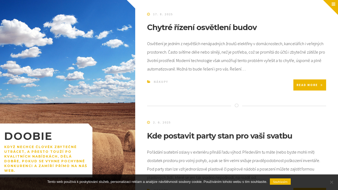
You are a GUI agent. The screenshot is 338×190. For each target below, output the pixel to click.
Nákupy (161, 82)
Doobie (28, 136)
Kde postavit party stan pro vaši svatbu (219, 135)
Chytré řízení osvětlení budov (202, 27)
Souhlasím (280, 182)
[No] (331, 182)
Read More (310, 85)
